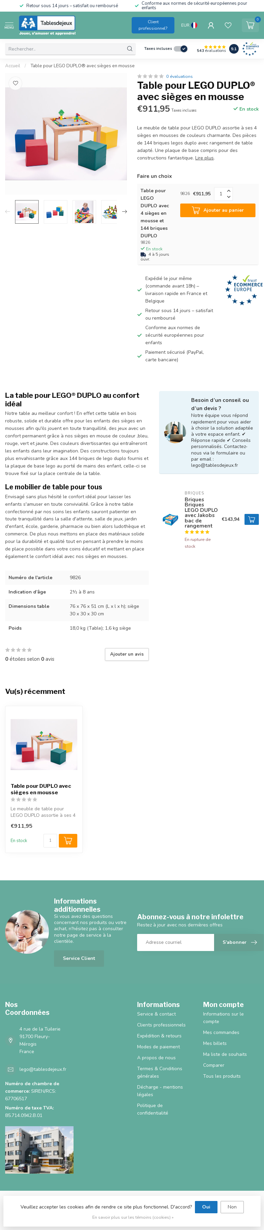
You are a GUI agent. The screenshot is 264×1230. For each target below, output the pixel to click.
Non (232, 1207)
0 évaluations (179, 76)
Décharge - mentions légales (160, 1091)
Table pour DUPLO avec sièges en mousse (41, 789)
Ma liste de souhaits (225, 1054)
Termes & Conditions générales (159, 1072)
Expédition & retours (159, 1036)
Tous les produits (222, 1076)
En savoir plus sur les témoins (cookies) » (133, 1217)
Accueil (12, 66)
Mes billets (215, 1043)
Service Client (79, 958)
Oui (206, 1207)
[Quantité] (50, 841)
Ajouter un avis (127, 654)
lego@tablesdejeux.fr (42, 1069)
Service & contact (156, 1014)
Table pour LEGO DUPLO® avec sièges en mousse (82, 66)
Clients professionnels (161, 1025)
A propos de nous (156, 1057)
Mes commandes (221, 1032)
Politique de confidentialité (152, 1109)
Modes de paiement (158, 1047)
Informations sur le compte (223, 1018)
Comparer (213, 1065)
